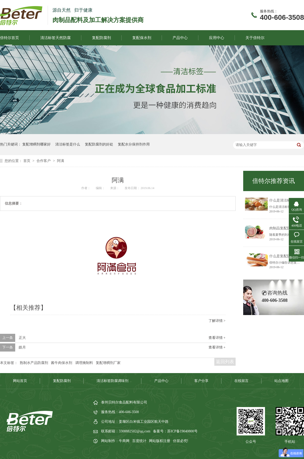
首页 (27, 161)
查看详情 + (216, 338)
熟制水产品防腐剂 (34, 363)
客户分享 (201, 381)
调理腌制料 (84, 363)
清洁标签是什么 (67, 144)
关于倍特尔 (254, 38)
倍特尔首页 (9, 38)
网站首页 (20, 381)
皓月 (22, 347)
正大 (22, 338)
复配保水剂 (141, 38)
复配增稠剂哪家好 (36, 144)
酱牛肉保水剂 (61, 363)
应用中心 (216, 38)
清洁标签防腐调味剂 (112, 381)
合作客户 (44, 161)
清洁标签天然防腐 (55, 38)
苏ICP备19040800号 (182, 431)
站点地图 (281, 381)
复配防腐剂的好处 (99, 144)
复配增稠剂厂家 (108, 363)
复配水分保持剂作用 (134, 144)
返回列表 (225, 361)
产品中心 (180, 38)
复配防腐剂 (101, 38)
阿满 (60, 161)
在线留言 (241, 381)
